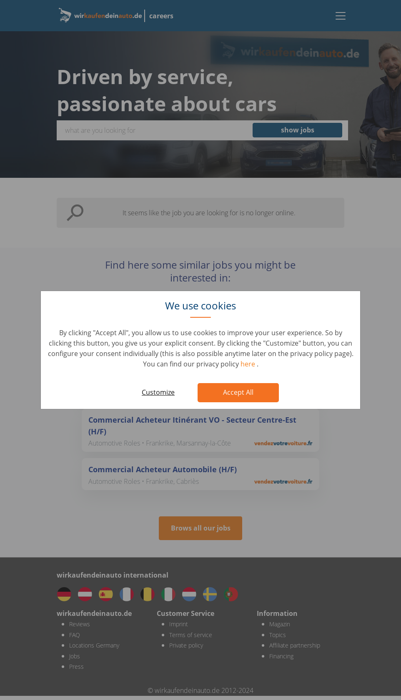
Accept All (238, 392)
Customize (158, 392)
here (249, 364)
